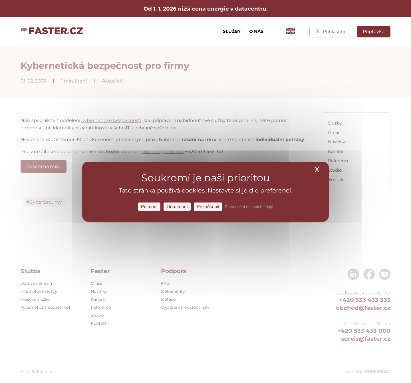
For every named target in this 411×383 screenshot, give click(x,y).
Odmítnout (177, 206)
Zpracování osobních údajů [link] (249, 206)
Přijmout (149, 206)
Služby (232, 31)
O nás (256, 31)
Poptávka (373, 31)
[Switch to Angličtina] (290, 32)
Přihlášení (330, 31)
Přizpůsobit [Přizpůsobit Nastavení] (208, 206)
